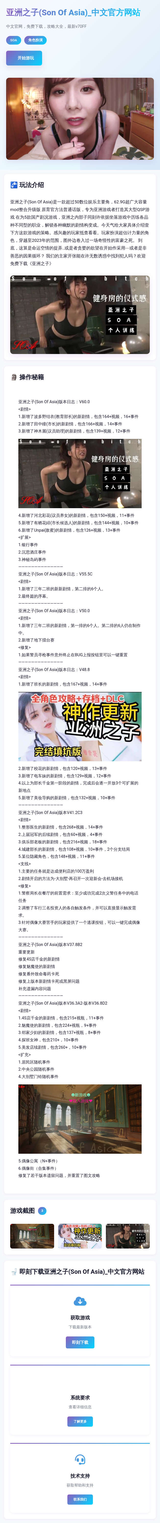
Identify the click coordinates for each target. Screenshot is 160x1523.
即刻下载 (80, 1342)
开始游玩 (26, 58)
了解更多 (80, 1421)
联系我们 (80, 1499)
